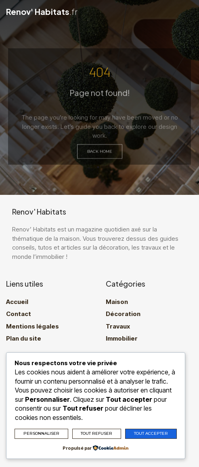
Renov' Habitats (42, 11)
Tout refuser (96, 433)
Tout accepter (151, 433)
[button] (190, 12)
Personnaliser (41, 433)
